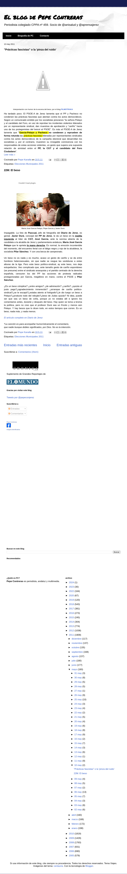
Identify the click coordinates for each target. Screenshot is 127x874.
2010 (72, 833)
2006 (72, 851)
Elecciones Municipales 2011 (29, 164)
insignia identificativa (13, 429)
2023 (72, 587)
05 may (78, 796)
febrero (76, 824)
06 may (78, 792)
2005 (72, 855)
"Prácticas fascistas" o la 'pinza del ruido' (30, 49)
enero (75, 828)
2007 (72, 847)
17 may (78, 734)
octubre (76, 647)
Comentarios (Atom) (28, 352)
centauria (58, 866)
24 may (78, 704)
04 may (78, 800)
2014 (72, 622)
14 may (78, 747)
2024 (72, 582)
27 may (78, 691)
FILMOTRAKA (67, 109)
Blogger (89, 866)
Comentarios (15, 413)
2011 (72, 635)
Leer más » (9, 154)
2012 (72, 630)
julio (74, 660)
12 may (78, 756)
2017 (72, 608)
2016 (72, 613)
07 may (78, 787)
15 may (78, 743)
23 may (78, 708)
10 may (78, 765)
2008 (72, 842)
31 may (78, 673)
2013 (72, 626)
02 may (78, 809)
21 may (78, 717)
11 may (78, 761)
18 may (78, 730)
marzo (75, 819)
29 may (78, 682)
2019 (72, 600)
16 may (78, 739)
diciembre (77, 638)
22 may (78, 712)
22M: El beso (12, 170)
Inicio (8, 36)
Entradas (14, 408)
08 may (78, 783)
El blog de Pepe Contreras (43, 17)
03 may (78, 805)
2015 (72, 617)
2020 (72, 595)
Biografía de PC (25, 36)
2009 (72, 838)
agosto (75, 656)
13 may (78, 752)
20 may (78, 721)
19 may (78, 726)
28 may (78, 686)
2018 (72, 604)
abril (74, 815)
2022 (72, 591)
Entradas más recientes (20, 345)
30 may (78, 677)
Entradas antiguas (69, 345)
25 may (78, 699)
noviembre (77, 643)
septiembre (77, 652)
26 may (78, 695)
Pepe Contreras (12, 422)
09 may (78, 779)
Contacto (44, 36)
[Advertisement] (23, 451)
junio (74, 665)
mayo (75, 669)
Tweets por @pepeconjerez (20, 397)
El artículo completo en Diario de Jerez (23, 317)
